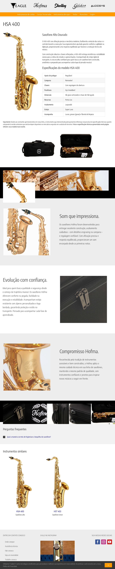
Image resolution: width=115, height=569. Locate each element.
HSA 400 (20, 511)
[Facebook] (97, 541)
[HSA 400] (20, 482)
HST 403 (57, 511)
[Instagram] (103, 541)
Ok (108, 565)
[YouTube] (109, 541)
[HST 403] (57, 482)
